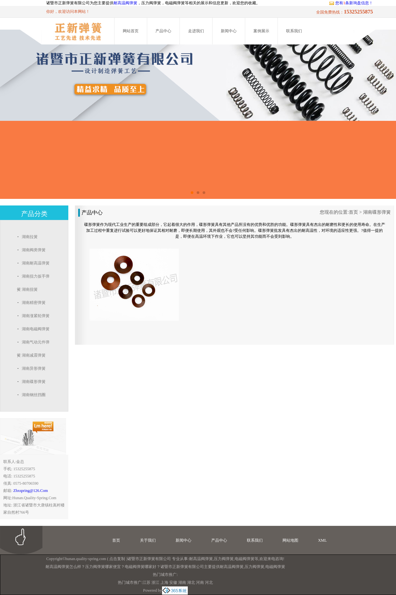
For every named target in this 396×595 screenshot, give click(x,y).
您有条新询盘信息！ (351, 3)
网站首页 (131, 31)
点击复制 (117, 558)
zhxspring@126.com (30, 490)
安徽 (173, 582)
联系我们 (294, 31)
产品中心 (163, 31)
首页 (353, 212)
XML (322, 540)
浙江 (155, 582)
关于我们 (148, 540)
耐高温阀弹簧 (125, 3)
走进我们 (196, 31)
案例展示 (261, 31)
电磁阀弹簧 (244, 558)
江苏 (146, 582)
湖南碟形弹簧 (377, 212)
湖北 (191, 582)
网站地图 (290, 540)
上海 (164, 582)
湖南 (182, 582)
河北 (209, 582)
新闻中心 (229, 31)
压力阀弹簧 (224, 558)
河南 (200, 582)
